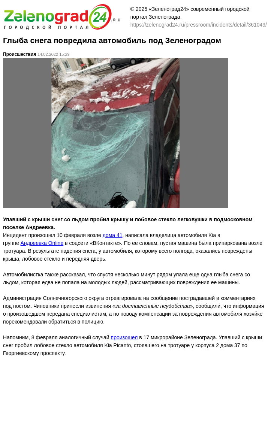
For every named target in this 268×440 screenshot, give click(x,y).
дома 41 (113, 235)
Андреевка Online (42, 243)
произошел (124, 337)
